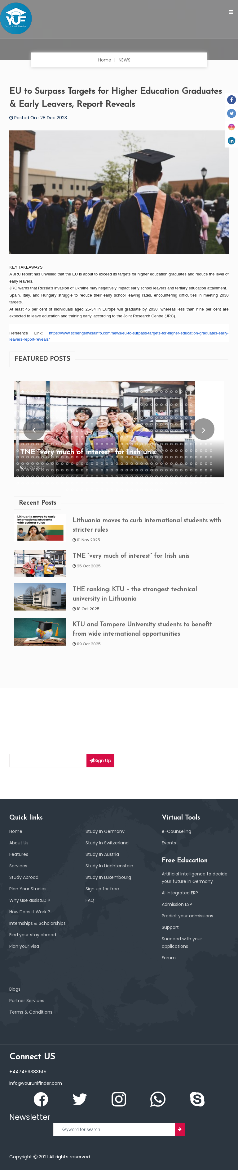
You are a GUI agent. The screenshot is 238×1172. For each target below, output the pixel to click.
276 (191, 431)
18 (102, 391)
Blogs (15, 991)
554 (181, 477)
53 (77, 398)
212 (72, 424)
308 (151, 437)
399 (206, 450)
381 (117, 450)
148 (151, 411)
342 (122, 444)
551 (166, 477)
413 (77, 457)
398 (201, 450)
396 (191, 450)
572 (72, 483)
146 (141, 411)
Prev (34, 429)
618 (151, 490)
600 (211, 483)
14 (82, 391)
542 (122, 477)
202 (22, 424)
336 (92, 444)
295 (87, 437)
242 (22, 431)
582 (122, 483)
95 (87, 404)
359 (206, 444)
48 (52, 398)
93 (77, 404)
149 (156, 411)
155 (186, 411)
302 (122, 437)
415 (87, 457)
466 (141, 463)
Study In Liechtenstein (111, 860)
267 (146, 431)
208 (52, 424)
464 (131, 463)
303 (127, 437)
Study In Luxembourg (109, 872)
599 (206, 483)
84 (32, 404)
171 (67, 417)
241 (17, 431)
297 (97, 437)
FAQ (90, 895)
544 (131, 477)
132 (72, 411)
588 (151, 483)
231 (166, 424)
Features (19, 849)
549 (156, 477)
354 (181, 444)
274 (181, 431)
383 (127, 450)
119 (206, 404)
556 (191, 477)
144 (131, 411)
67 (146, 398)
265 (136, 431)
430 (161, 457)
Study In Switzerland (109, 837)
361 (17, 450)
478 (201, 463)
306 (141, 437)
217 (97, 424)
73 (176, 398)
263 (127, 431)
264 (131, 431)
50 (62, 398)
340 (112, 444)
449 (57, 463)
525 (37, 477)
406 (42, 457)
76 (191, 398)
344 (131, 444)
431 (166, 457)
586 (141, 483)
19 (107, 391)
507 (146, 470)
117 (196, 404)
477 (196, 463)
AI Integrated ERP (181, 895)
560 (211, 477)
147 (146, 411)
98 (102, 404)
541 (117, 477)
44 (32, 398)
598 (201, 483)
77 (196, 398)
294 (82, 437)
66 (141, 398)
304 (131, 437)
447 (47, 463)
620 (161, 490)
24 (131, 391)
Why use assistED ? (31, 895)
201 (17, 424)
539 (107, 477)
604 (82, 490)
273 (176, 431)
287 (47, 437)
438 (201, 457)
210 (62, 424)
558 (201, 477)
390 (161, 450)
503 (127, 470)
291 (67, 437)
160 (211, 411)
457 (97, 463)
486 (42, 470)
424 (131, 457)
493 (77, 470)
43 (27, 398)
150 (161, 411)
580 (112, 483)
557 (196, 477)
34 (181, 391)
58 (102, 398)
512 (171, 470)
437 (196, 457)
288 (52, 437)
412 (72, 457)
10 (62, 391)
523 (27, 477)
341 (117, 444)
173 (77, 417)
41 (17, 398)
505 (136, 470)
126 (42, 411)
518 (201, 470)
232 (171, 424)
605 (87, 490)
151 (166, 411)
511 (166, 470)
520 (211, 470)
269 (156, 431)
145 (136, 411)
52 (72, 398)
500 (112, 470)
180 (112, 417)
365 (37, 450)
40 (211, 391)
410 (62, 457)
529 (57, 477)
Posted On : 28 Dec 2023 (39, 117)
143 (127, 411)
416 (92, 457)
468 (151, 463)
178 (102, 417)
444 (32, 463)
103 (127, 404)
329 (57, 444)
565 (37, 483)
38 (201, 391)
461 (117, 463)
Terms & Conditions (32, 1014)
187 (146, 417)
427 (146, 457)
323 (27, 444)
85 (37, 404)
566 (42, 483)
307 (146, 437)
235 (186, 424)
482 (22, 470)
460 (112, 463)
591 (166, 483)
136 (92, 411)
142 (122, 411)
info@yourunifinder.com (36, 1085)
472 (171, 463)
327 (47, 444)
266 (141, 431)
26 (141, 391)
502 (122, 470)
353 (176, 444)
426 (141, 457)
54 (82, 398)
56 (92, 398)
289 (57, 437)
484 (32, 470)
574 (82, 483)
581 (117, 483)
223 (127, 424)
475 (186, 463)
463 (127, 463)
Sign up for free (103, 883)
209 (57, 424)
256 (92, 431)
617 (146, 490)
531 (67, 477)
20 (112, 391)
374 (82, 450)
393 (176, 450)
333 (77, 444)
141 (117, 411)
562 (22, 483)
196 (191, 417)
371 (67, 450)
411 (67, 457)
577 (97, 483)
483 (27, 470)
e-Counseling (177, 826)
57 (97, 398)
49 (57, 398)
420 (112, 457)
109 (156, 404)
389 (156, 450)
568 (52, 483)
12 (72, 391)
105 (136, 404)
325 (37, 444)
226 (141, 424)
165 (37, 417)
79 (206, 398)
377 (97, 450)
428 (151, 457)
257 (97, 431)
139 (107, 411)
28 (151, 391)
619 (156, 490)
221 (117, 424)
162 (22, 417)
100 (112, 404)
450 (62, 463)
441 (17, 463)
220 (112, 424)
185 (136, 417)
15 (87, 391)
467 (146, 463)
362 (22, 450)
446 (42, 463)
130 (62, 411)
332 (72, 444)
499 (107, 470)
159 (206, 411)
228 (151, 424)
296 (92, 437)
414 (82, 457)
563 (27, 483)
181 (117, 417)
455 (87, 463)
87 (47, 404)
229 (156, 424)
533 (77, 477)
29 (156, 391)
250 (62, 431)
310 (161, 437)
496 (92, 470)
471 (166, 463)
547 (146, 477)
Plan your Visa (25, 941)
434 (181, 457)
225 (136, 424)
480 (211, 463)
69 (156, 398)
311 (166, 437)
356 (191, 444)
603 (77, 490)
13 (77, 391)
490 (62, 470)
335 (87, 444)
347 (146, 444)
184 (131, 417)
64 (131, 398)
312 (171, 437)
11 (67, 391)
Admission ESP (178, 906)
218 (102, 424)
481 (17, 470)
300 (112, 437)
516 (191, 470)
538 (102, 477)
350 (161, 444)
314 (181, 437)
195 (186, 417)
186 (141, 417)
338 (102, 444)
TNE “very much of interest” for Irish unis (123, 554)
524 (32, 477)
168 (52, 417)
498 (102, 470)
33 (176, 391)
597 (196, 483)
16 (92, 391)
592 (171, 483)
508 (151, 470)
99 (107, 404)
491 (67, 470)
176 (92, 417)
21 (117, 391)
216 (92, 424)
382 (122, 450)
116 (191, 404)
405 (37, 457)
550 (161, 477)
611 (117, 490)
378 (102, 450)
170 (62, 417)
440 (211, 457)
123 (27, 411)
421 (117, 457)
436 (191, 457)
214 (82, 424)
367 (47, 450)
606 (92, 490)
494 (82, 470)
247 (47, 431)
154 (181, 411)
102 (122, 404)
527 (47, 477)
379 (107, 450)
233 (176, 424)
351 (166, 444)
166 (42, 417)
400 (211, 450)
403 (27, 457)
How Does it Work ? (31, 906)
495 (87, 470)
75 (186, 398)
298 (102, 437)
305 (136, 437)
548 (151, 477)
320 (211, 437)
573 (77, 483)
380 (112, 450)
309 (156, 437)
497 (97, 470)
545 (136, 477)
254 (82, 431)
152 (171, 411)
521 (17, 477)
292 (72, 437)
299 (107, 437)
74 (181, 398)
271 (166, 431)
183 (127, 417)
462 (122, 463)
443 (27, 463)
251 (67, 431)
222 (122, 424)
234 (181, 424)
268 (151, 431)
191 (166, 417)
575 (87, 483)
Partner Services (28, 1002)
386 (141, 450)
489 (57, 470)
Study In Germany (106, 826)
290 (62, 437)
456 (92, 463)
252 (72, 431)
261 (117, 431)
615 (136, 490)
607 (97, 490)
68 (151, 398)
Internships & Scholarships (39, 918)
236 (191, 424)
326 (42, 444)
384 (131, 450)
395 (186, 450)
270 (161, 431)
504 (131, 470)
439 (206, 457)
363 (27, 450)
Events (169, 837)
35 (186, 391)
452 (72, 463)
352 (171, 444)
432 (171, 457)
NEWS (125, 60)
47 (47, 398)
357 (196, 444)
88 (52, 404)
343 (127, 444)
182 (122, 417)
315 (186, 437)
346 (141, 444)
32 (171, 391)
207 (47, 424)
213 (77, 424)
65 (136, 398)
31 (166, 391)
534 (82, 477)
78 (201, 398)
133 (77, 411)
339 (107, 444)
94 (82, 404)
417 (97, 457)
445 (37, 463)
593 (176, 483)
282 (22, 437)
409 (57, 457)
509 (156, 470)
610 (112, 490)
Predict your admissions (189, 918)
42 (22, 398)
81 (17, 404)
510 (161, 470)
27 (146, 391)
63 (127, 398)
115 (186, 404)
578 (102, 483)
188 (151, 417)
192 (171, 417)
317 (196, 437)
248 (52, 431)
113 (176, 404)
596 (191, 483)
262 (122, 431)
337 (97, 444)
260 (112, 431)
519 (206, 470)
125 (37, 411)
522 (22, 477)
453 (77, 463)
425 (136, 457)
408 (52, 457)
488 (52, 470)
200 (211, 417)
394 (181, 450)
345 (136, 444)
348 (151, 444)
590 (161, 483)
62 (122, 398)
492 (72, 470)
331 (67, 444)
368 (52, 450)
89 (57, 404)
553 (176, 477)
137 (97, 411)
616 (141, 490)
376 (92, 450)
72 (171, 398)
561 (17, 483)
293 (77, 437)
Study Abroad (25, 872)
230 (161, 424)
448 (52, 463)
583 (127, 483)
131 (67, 411)
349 (156, 444)
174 (82, 417)
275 (186, 431)
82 (22, 404)
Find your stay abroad (34, 929)
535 (87, 477)
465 (136, 463)
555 (186, 477)
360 (211, 444)
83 (27, 404)
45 (37, 398)
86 (42, 404)
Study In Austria (103, 849)
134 (82, 411)
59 (107, 398)
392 (171, 450)
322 (22, 444)
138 (102, 411)
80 (211, 398)
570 (62, 483)
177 (97, 417)
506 (141, 470)
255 (87, 431)
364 (32, 450)
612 (122, 490)
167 (47, 417)
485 (37, 470)
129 (57, 411)
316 (191, 437)
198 (201, 417)
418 (102, 457)
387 (146, 450)
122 (22, 411)
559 (206, 477)
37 (196, 391)
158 (201, 411)
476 (191, 463)
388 (151, 450)
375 (87, 450)
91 (67, 404)
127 (47, 411)
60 (112, 398)
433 (176, 457)
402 (22, 457)
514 (181, 470)
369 (57, 450)
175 (87, 417)
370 (62, 450)
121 (17, 411)
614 (131, 490)
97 (97, 404)
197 (196, 417)
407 (47, 457)
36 (191, 391)
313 (176, 437)
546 (141, 477)
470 (161, 463)
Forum (169, 960)
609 (107, 490)
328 (52, 444)
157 (196, 411)
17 (97, 391)
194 (181, 417)
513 (176, 470)
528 (52, 477)
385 (136, 450)
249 (57, 431)
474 (181, 463)
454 (82, 463)
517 (196, 470)
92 (72, 404)
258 (102, 431)
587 (146, 483)
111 (166, 404)
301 (117, 437)
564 (32, 483)
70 (161, 398)
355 (186, 444)
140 (112, 411)
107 (146, 404)
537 (97, 477)
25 (136, 391)
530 (62, 477)
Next (204, 429)
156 (191, 411)
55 (87, 398)
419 (107, 457)
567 (47, 483)
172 (72, 417)
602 (72, 490)
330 (62, 444)
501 (117, 470)
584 (131, 483)
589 (156, 483)
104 (131, 404)
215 (87, 424)
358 (201, 444)
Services (19, 860)
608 (102, 490)
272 (171, 431)
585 (136, 483)
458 (102, 463)
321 (17, 444)
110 (161, 404)
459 (107, 463)
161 (17, 417)
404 (32, 457)
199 (206, 417)
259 (107, 431)
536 (92, 477)
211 (67, 424)
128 (52, 411)
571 (67, 483)
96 (92, 404)
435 (186, 457)
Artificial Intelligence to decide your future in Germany (188, 876)
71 (166, 398)
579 (107, 483)
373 (77, 450)
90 (62, 404)
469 (156, 463)
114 (181, 404)
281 (17, 437)
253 (77, 431)
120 (211, 404)
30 (161, 391)
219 (107, 424)
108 (151, 404)
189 (156, 417)
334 (82, 444)
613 (127, 490)
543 (127, 477)
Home (104, 60)
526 (42, 477)
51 (67, 398)
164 (32, 417)
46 (42, 398)
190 (161, 417)
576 (92, 483)
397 (196, 450)
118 (201, 404)
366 (42, 450)
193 (176, 417)
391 (166, 450)
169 (57, 417)
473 (176, 463)
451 (67, 463)
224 (131, 424)
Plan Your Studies (29, 883)
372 (72, 450)
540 (112, 477)
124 (32, 411)
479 (206, 463)
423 (127, 457)
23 (127, 391)
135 (87, 411)
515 (186, 470)
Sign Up (100, 755)
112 (171, 404)
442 (22, 463)
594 (181, 483)
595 (186, 483)
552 (171, 477)
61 (117, 398)
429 (156, 457)
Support (171, 929)
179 (107, 417)
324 (32, 444)
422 (122, 457)
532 (72, 477)
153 (176, 411)
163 (27, 417)
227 (146, 424)
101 (117, 404)
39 (206, 391)
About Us (19, 837)
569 (57, 483)
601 (67, 490)
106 (141, 404)
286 (42, 437)
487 (47, 470)
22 (122, 391)
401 (17, 457)
